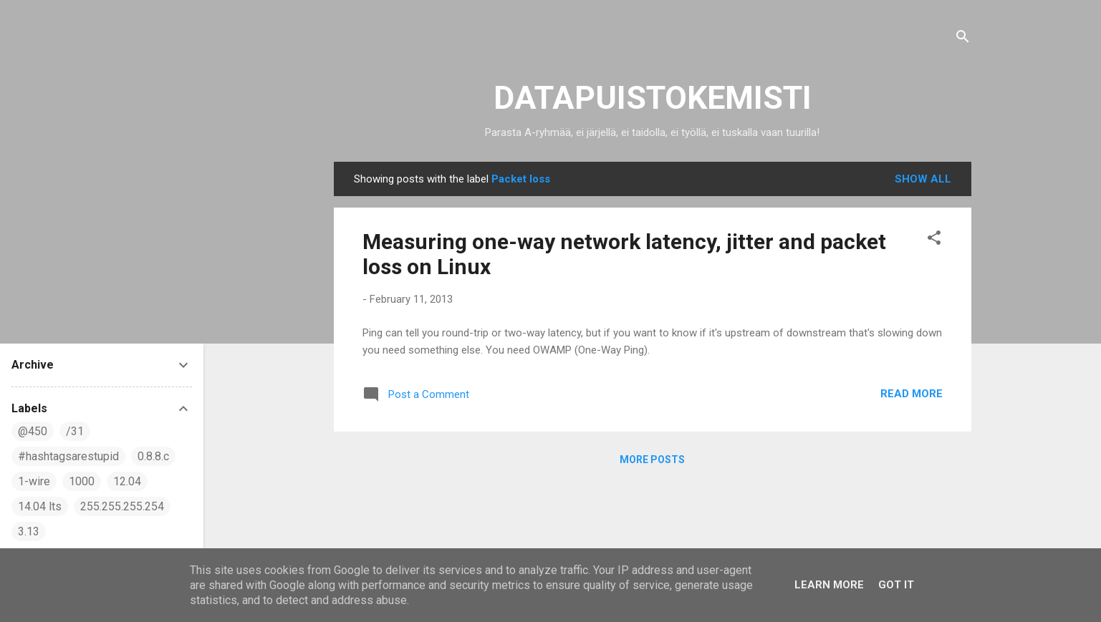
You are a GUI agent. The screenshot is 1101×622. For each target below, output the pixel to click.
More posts (652, 459)
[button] (934, 240)
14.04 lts (40, 506)
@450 (32, 431)
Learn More (829, 584)
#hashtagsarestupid (68, 456)
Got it (896, 584)
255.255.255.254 (122, 506)
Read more (911, 393)
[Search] (962, 39)
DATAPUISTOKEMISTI (653, 98)
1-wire (34, 481)
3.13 (28, 531)
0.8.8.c (153, 456)
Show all (923, 178)
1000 (82, 481)
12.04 (127, 481)
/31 (75, 431)
